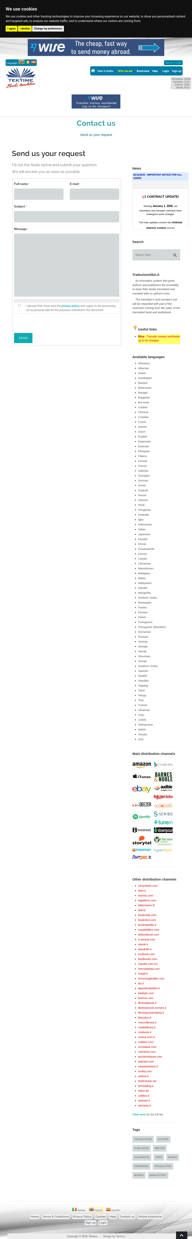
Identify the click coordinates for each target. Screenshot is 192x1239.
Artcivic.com (145, 895)
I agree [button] (12, 28)
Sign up (169, 62)
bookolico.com (147, 919)
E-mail (75, 184)
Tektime (120, 1236)
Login (178, 62)
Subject (20, 206)
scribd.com (145, 1071)
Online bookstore (150, 1216)
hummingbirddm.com (151, 978)
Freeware (141, 1166)
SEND (23, 338)
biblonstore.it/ (146, 905)
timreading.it (145, 1085)
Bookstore (143, 70)
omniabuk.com (147, 1046)
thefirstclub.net (147, 1081)
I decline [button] (25, 28)
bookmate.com (147, 915)
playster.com (146, 1061)
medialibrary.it (146, 1027)
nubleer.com (145, 1042)
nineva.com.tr (146, 1037)
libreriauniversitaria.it (151, 1012)
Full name (22, 184)
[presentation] (42, 321)
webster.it (144, 1100)
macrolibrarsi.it (147, 1022)
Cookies (100, 1216)
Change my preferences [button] (48, 28)
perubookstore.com (150, 1056)
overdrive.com (147, 1051)
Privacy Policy (82, 1216)
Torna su (181, 1235)
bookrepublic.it (147, 924)
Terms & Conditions (55, 1216)
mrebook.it (144, 1032)
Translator (162, 1166)
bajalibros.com (147, 900)
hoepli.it (143, 973)
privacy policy (70, 306)
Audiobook (141, 1157)
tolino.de (143, 1090)
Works (139, 1175)
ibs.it (141, 983)
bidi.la (141, 910)
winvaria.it (144, 1105)
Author (163, 1139)
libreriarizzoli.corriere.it (152, 1007)
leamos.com (145, 998)
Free (158, 1157)
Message (21, 229)
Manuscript (158, 1175)
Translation (143, 1139)
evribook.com (146, 954)
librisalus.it (144, 1017)
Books (172, 1157)
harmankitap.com (149, 968)
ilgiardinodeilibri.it (149, 988)
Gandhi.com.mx (148, 963)
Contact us (127, 1216)
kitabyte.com (146, 993)
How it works (105, 70)
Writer (160, 1148)
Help (155, 70)
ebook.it (143, 944)
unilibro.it (143, 1095)
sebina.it (143, 1076)
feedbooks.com (147, 959)
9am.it (142, 890)
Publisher (141, 1148)
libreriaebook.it (147, 1002)
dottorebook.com (148, 934)
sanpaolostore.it (148, 1066)
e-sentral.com (146, 939)
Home (35, 1216)
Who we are (125, 70)
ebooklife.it (145, 949)
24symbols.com (148, 885)
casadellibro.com (148, 929)
